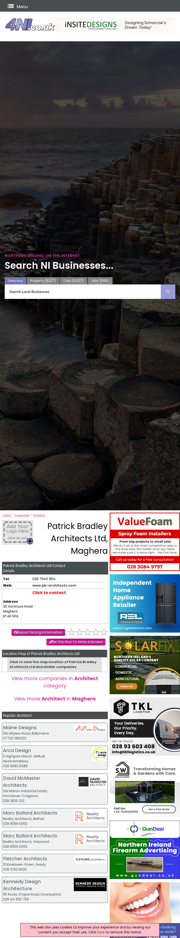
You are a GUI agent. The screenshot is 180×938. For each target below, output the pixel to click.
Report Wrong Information (40, 632)
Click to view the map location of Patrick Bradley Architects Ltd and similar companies (53, 664)
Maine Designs (20, 727)
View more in (55, 698)
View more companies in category (54, 682)
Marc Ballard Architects (30, 813)
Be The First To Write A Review (77, 642)
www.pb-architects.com (54, 585)
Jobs (100, 280)
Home (7, 515)
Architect (39, 515)
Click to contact (49, 592)
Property (43, 280)
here (101, 932)
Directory (15, 280)
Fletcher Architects (25, 858)
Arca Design (17, 750)
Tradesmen (22, 515)
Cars (73, 280)
